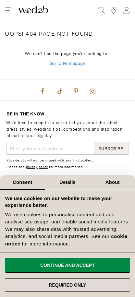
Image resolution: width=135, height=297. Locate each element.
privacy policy (37, 166)
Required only (67, 285)
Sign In (126, 10)
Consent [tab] (22, 182)
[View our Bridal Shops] (113, 10)
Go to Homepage (67, 62)
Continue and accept (67, 265)
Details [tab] (67, 182)
